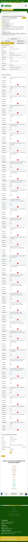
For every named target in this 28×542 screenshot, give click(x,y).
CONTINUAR (23, 538)
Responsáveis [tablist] (20, 43)
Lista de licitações (6, 13)
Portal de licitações (16, 12)
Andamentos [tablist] (14, 38)
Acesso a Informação (8, 12)
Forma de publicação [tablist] (7, 43)
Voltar (3, 456)
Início (3, 12)
